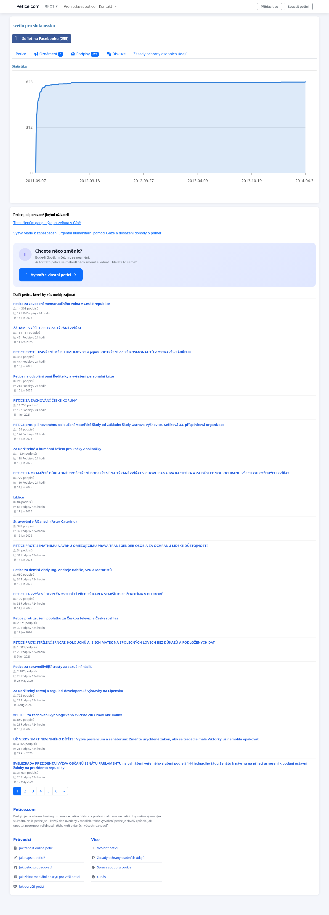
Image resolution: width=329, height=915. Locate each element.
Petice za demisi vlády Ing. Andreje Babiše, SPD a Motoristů (62, 570)
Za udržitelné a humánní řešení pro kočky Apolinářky (57, 449)
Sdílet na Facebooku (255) (40, 38)
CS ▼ (51, 6)
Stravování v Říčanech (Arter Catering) (45, 521)
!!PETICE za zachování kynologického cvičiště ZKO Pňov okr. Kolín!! (67, 715)
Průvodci (22, 839)
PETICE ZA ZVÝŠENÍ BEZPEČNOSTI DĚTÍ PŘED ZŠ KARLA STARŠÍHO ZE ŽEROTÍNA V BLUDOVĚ (88, 594)
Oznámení (48, 54)
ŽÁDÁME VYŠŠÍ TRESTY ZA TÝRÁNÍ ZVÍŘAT (47, 328)
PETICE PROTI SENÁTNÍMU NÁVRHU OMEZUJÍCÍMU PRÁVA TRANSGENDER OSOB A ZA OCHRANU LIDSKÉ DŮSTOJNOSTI (110, 545)
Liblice (18, 497)
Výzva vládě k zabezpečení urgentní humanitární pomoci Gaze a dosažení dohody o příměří (87, 233)
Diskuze (116, 53)
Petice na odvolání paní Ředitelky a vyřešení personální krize (63, 376)
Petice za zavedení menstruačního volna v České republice (61, 304)
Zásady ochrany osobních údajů (160, 53)
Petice (21, 53)
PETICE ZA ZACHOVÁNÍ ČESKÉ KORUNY (45, 400)
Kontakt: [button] (106, 6)
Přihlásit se (269, 6)
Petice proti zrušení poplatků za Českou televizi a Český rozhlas (65, 618)
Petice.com (27, 6)
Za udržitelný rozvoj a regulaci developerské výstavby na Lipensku (68, 691)
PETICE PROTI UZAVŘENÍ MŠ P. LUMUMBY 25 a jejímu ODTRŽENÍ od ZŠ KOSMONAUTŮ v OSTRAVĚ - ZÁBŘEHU (102, 352)
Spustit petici (298, 6)
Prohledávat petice (79, 6)
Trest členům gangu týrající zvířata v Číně (47, 223)
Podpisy (85, 54)
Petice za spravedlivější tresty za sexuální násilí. (52, 666)
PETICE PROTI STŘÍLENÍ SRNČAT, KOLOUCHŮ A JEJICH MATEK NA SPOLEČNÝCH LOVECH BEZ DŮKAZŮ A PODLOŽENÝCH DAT (114, 642)
